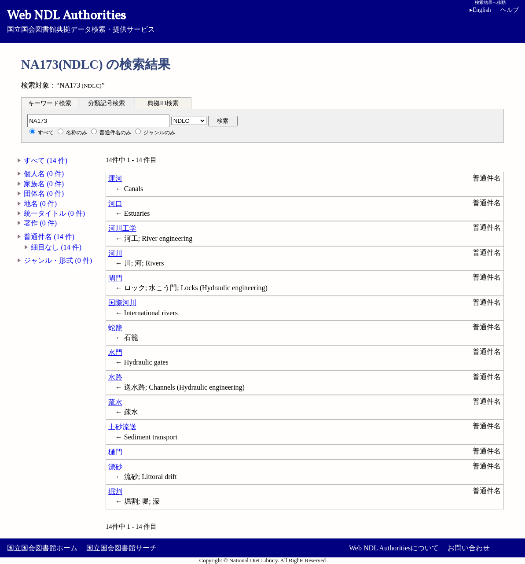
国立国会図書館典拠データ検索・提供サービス (262, 20)
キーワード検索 (49, 103)
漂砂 (115, 467)
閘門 (115, 278)
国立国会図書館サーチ (121, 548)
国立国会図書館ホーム (42, 548)
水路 (115, 377)
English (482, 10)
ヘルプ (509, 10)
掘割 (115, 491)
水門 (115, 352)
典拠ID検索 (162, 103)
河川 (115, 253)
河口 (115, 203)
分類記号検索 (106, 103)
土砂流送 (122, 427)
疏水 (115, 402)
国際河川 (122, 302)
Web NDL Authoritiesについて (394, 548)
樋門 (115, 452)
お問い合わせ (469, 548)
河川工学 (122, 228)
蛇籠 (115, 328)
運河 (115, 178)
